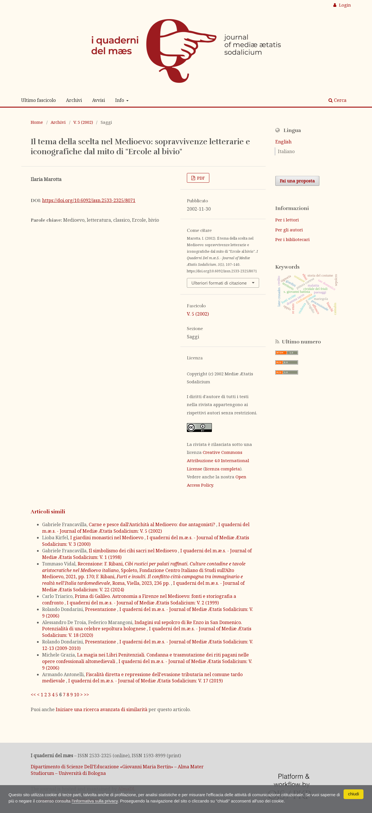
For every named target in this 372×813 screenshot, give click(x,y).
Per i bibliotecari (292, 239)
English (283, 142)
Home (37, 122)
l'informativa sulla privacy (134, 800)
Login (344, 5)
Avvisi (98, 100)
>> (86, 694)
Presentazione (101, 609)
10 (76, 694)
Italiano (286, 151)
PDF (200, 178)
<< (33, 694)
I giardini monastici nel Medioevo (107, 537)
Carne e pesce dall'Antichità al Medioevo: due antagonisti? (152, 524)
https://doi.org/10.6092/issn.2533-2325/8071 (88, 200)
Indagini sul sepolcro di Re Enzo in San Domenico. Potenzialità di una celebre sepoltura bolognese (142, 625)
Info (120, 100)
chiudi (353, 793)
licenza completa (222, 469)
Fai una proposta (297, 181)
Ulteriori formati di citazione (219, 283)
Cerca (337, 100)
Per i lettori (287, 220)
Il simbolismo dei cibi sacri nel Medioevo (133, 551)
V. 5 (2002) (83, 122)
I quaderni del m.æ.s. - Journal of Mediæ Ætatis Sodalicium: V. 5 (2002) (145, 527)
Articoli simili (48, 512)
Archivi (74, 100)
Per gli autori (289, 229)
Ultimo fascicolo (38, 100)
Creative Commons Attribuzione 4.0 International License (218, 460)
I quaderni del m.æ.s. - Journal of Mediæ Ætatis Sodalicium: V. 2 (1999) (143, 603)
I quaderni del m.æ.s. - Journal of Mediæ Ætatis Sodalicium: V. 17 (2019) (145, 681)
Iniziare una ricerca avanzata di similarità (101, 709)
